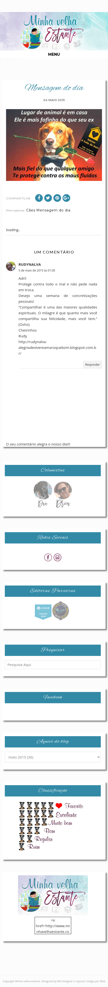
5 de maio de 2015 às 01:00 (37, 270)
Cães (30, 210)
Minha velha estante (27, 981)
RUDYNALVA (30, 264)
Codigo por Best (96, 981)
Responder (92, 365)
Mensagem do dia (53, 210)
